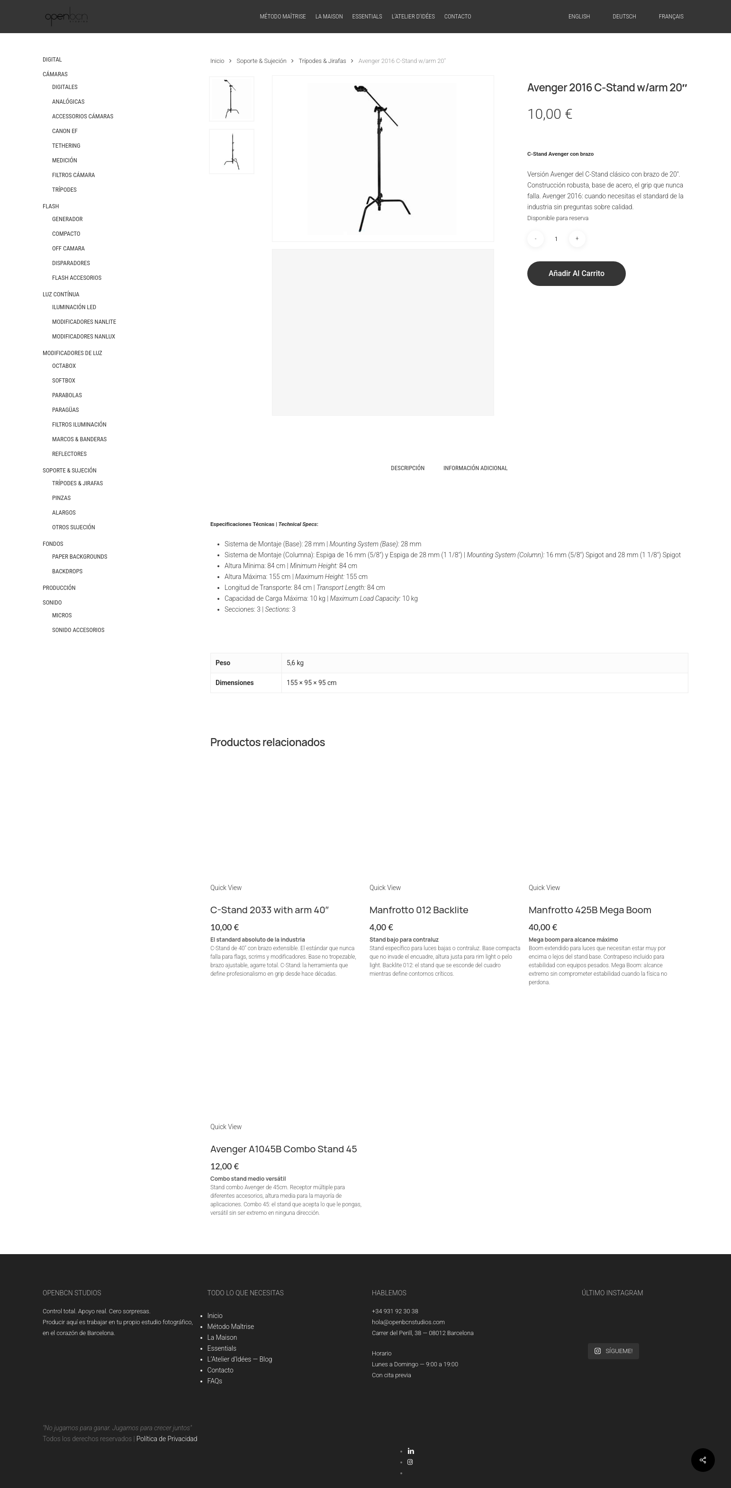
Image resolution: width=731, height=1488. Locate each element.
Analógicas (68, 101)
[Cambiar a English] (579, 16)
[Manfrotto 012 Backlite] (446, 818)
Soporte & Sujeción (70, 470)
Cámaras (55, 74)
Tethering (66, 145)
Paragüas (65, 409)
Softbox (63, 380)
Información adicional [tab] (475, 468)
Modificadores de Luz (72, 352)
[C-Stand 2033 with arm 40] (286, 818)
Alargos (64, 512)
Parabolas (67, 395)
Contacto (221, 1370)
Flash (51, 206)
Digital (52, 59)
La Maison (222, 1337)
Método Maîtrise (231, 1326)
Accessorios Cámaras (82, 116)
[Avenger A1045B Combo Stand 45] (286, 1057)
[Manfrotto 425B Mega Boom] (605, 818)
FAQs (215, 1381)
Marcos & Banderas (79, 439)
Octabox (64, 365)
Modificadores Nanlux (83, 336)
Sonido (52, 602)
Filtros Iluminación (79, 424)
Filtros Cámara (73, 174)
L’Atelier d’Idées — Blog (240, 1359)
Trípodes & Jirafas (77, 483)
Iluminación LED (74, 307)
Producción (59, 587)
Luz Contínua (61, 294)
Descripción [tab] (407, 468)
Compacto (66, 233)
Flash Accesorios (76, 277)
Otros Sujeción (73, 527)
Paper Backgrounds (79, 556)
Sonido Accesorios (78, 629)
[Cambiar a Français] (671, 16)
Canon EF (65, 130)
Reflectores (69, 453)
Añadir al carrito (577, 273)
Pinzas (61, 497)
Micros (62, 615)
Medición (64, 160)
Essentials (222, 1348)
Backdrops (67, 571)
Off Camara (68, 248)
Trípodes (64, 189)
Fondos (53, 543)
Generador (67, 219)
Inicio (217, 60)
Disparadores (71, 263)
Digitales (65, 86)
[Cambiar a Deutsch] (624, 16)
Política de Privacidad (167, 1439)
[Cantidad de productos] (556, 239)
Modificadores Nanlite (84, 321)
